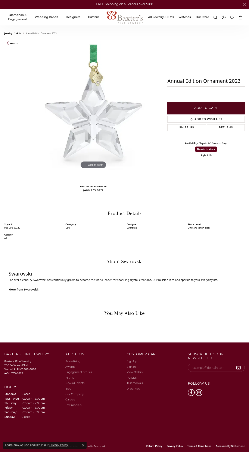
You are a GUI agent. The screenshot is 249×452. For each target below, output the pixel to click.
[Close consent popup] (83, 445)
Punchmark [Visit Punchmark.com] (99, 446)
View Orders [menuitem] (135, 372)
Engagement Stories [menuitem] (78, 372)
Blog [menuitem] (68, 389)
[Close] (244, 4)
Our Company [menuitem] (74, 394)
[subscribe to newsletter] (239, 368)
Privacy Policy (174, 446)
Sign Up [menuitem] (132, 361)
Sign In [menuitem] (131, 367)
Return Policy (154, 446)
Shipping (186, 127)
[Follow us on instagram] (199, 392)
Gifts (18, 33)
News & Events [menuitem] (74, 383)
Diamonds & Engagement (17, 17)
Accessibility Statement (230, 446)
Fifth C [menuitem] (69, 378)
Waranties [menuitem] (133, 389)
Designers (73, 17)
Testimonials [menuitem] (73, 405)
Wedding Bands (46, 17)
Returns (226, 127)
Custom (93, 17)
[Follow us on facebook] (191, 392)
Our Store (202, 17)
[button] (240, 17)
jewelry (8, 33)
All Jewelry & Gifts (161, 17)
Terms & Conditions (199, 446)
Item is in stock (206, 149)
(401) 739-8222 (93, 190)
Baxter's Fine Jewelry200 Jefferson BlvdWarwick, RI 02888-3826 (20, 367)
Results (14, 43)
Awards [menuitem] (70, 367)
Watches (184, 17)
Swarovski (132, 227)
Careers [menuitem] (70, 400)
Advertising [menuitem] (72, 361)
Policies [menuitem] (132, 378)
